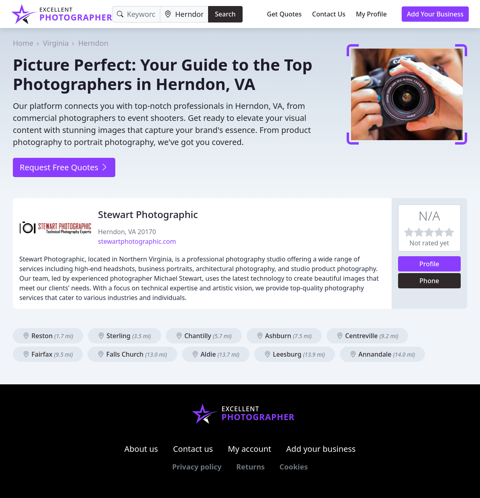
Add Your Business (435, 14)
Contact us (193, 448)
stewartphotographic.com (137, 241)
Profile (429, 263)
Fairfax (48, 354)
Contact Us (328, 14)
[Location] (184, 14)
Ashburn (284, 335)
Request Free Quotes (64, 167)
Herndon (93, 43)
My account (249, 448)
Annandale (382, 354)
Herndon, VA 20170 (127, 231)
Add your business (321, 448)
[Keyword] (136, 14)
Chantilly (204, 335)
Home (23, 43)
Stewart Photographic (148, 214)
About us (141, 448)
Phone (429, 280)
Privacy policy (197, 466)
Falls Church (132, 354)
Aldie (215, 354)
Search (225, 14)
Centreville (367, 335)
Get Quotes (284, 14)
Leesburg (294, 354)
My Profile (371, 14)
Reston (48, 335)
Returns (250, 466)
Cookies (294, 466)
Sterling (124, 335)
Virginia (56, 43)
